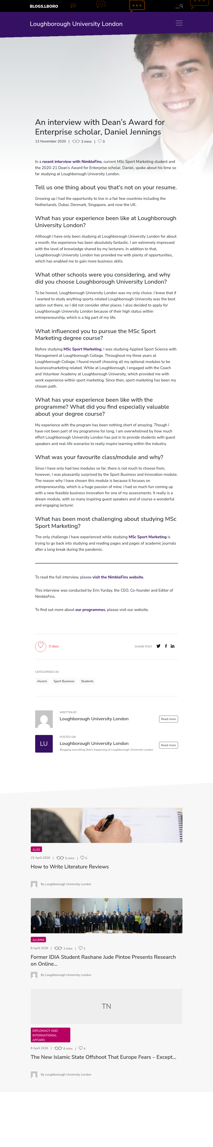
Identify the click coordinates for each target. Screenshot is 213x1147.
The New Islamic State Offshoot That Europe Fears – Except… (104, 1057)
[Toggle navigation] (179, 23)
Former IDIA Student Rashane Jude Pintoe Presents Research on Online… (103, 960)
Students (87, 681)
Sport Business (64, 681)
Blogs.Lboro (44, 6)
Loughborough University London (76, 24)
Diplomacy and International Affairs (45, 1035)
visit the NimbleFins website (118, 577)
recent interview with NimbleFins (72, 161)
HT (106, 825)
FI (106, 915)
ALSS (36, 850)
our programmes (90, 609)
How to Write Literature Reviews (70, 866)
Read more (168, 719)
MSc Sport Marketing (83, 349)
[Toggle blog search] (179, 6)
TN (106, 1006)
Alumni (42, 681)
